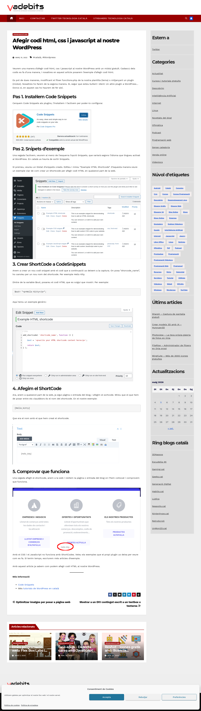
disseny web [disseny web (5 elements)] (176, 206)
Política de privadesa (29, 705)
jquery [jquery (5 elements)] (182, 236)
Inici (21, 18)
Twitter (156, 49)
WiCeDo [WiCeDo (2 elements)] (180, 284)
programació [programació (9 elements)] (173, 254)
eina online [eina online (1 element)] (173, 212)
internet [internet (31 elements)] (157, 236)
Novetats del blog (162, 118)
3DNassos (157, 454)
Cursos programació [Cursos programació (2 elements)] (181, 194)
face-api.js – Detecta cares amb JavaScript (75, 648)
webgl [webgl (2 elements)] (169, 284)
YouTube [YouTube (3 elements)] (184, 290)
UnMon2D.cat (159, 528)
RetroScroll (158, 521)
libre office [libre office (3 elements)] (159, 242)
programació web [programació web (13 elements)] (161, 266)
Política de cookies (12, 705)
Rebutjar (143, 697)
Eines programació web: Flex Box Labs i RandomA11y (28, 650)
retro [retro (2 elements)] (169, 272)
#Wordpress (49, 57)
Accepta (106, 697)
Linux (155, 110)
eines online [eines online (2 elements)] (159, 218)
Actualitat (157, 73)
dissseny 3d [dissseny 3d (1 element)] (159, 212)
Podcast (156, 132)
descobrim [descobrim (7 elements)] (158, 200)
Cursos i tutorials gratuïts (166, 81)
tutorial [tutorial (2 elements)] (170, 278)
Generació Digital (161, 484)
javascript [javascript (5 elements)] (170, 236)
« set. (171, 428)
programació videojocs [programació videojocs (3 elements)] (163, 260)
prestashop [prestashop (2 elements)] (158, 254)
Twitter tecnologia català (69, 18)
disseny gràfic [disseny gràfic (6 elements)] (160, 206)
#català (37, 57)
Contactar (37, 18)
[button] (186, 18)
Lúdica (156, 499)
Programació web (20, 34)
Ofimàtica (157, 125)
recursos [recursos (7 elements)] (157, 272)
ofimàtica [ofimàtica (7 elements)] (158, 248)
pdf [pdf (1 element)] (168, 248)
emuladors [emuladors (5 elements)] (158, 224)
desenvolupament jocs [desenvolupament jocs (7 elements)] (177, 200)
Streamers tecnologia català (113, 18)
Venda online (159, 154)
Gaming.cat (158, 469)
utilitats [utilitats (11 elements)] (181, 278)
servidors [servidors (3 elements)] (158, 278)
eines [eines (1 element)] (185, 212)
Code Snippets (26, 584)
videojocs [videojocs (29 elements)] (158, 284)
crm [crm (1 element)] (155, 194)
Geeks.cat (157, 476)
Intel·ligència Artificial (164, 95)
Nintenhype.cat (160, 513)
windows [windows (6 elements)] (158, 290)
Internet (156, 103)
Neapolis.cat (159, 506)
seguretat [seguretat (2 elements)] (180, 272)
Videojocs (157, 162)
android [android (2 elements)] (157, 188)
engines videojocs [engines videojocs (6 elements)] (175, 224)
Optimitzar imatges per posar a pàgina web (41, 602)
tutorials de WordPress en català (41, 588)
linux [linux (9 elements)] (171, 242)
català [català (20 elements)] (168, 188)
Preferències (179, 697)
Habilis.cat (158, 491)
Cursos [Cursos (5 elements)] (165, 194)
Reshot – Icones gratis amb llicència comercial (122, 650)
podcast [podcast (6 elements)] (178, 248)
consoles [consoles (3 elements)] (179, 188)
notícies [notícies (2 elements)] (181, 242)
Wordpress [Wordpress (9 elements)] (171, 290)
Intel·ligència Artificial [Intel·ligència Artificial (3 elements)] (174, 230)
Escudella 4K (159, 462)
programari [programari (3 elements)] (178, 266)
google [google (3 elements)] (157, 230)
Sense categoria (161, 147)
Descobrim (158, 88)
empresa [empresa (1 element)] (172, 218)
